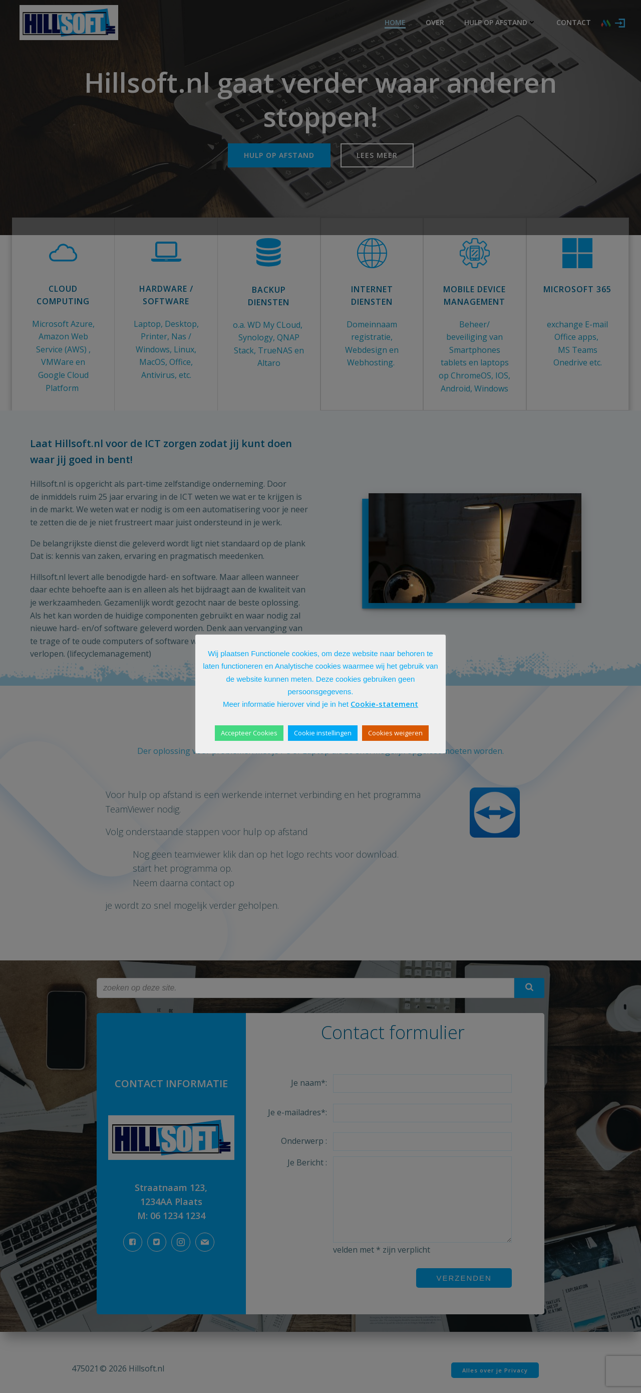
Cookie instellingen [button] (323, 732)
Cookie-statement (384, 704)
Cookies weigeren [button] (395, 732)
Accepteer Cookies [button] (249, 732)
